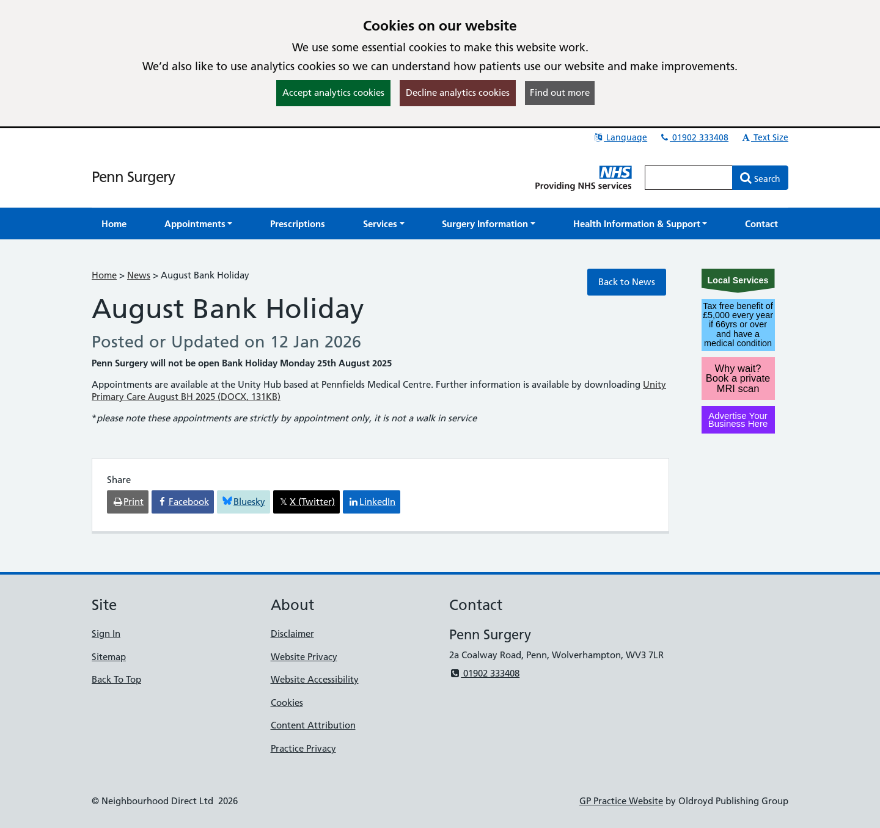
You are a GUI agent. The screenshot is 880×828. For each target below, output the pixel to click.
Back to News (626, 282)
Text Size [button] (764, 137)
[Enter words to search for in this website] (689, 177)
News (138, 275)
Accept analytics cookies (333, 92)
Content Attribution (313, 725)
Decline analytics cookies (458, 92)
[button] (199, 223)
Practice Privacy (303, 748)
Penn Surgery (133, 177)
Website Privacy (304, 657)
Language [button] (620, 137)
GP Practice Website (621, 801)
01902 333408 (693, 137)
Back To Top (116, 679)
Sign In (106, 633)
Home (104, 275)
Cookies (287, 702)
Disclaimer (292, 633)
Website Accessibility (315, 679)
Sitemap (109, 657)
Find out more (560, 92)
